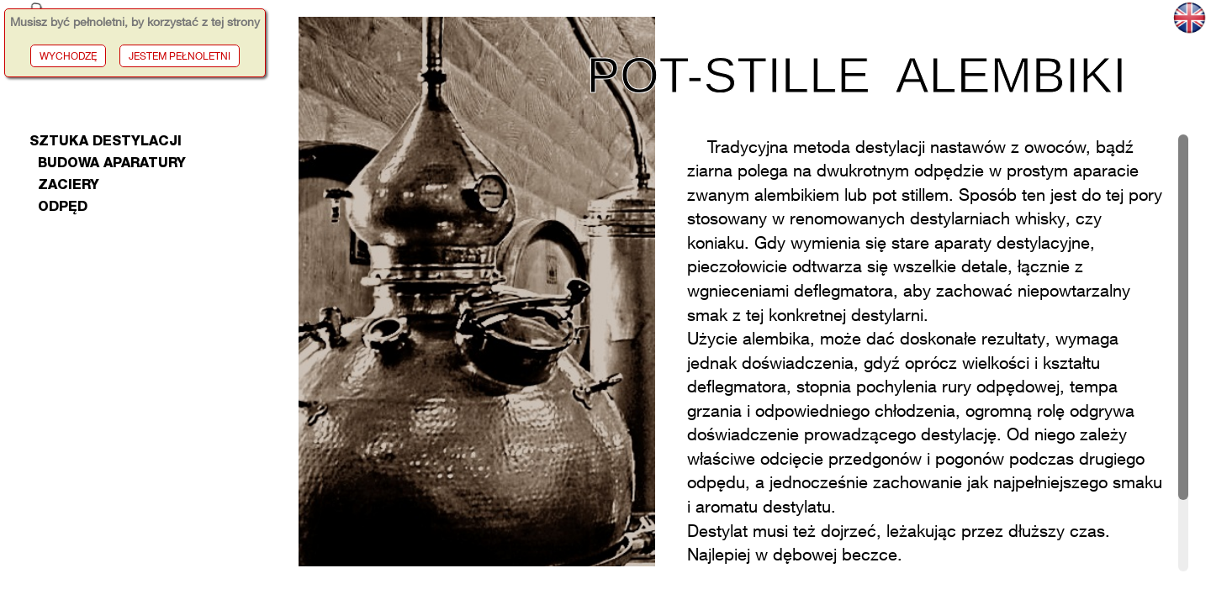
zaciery (64, 186)
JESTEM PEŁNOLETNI (179, 56)
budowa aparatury (108, 164)
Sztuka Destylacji (105, 143)
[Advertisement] (142, 479)
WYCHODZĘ (68, 56)
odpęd (58, 208)
